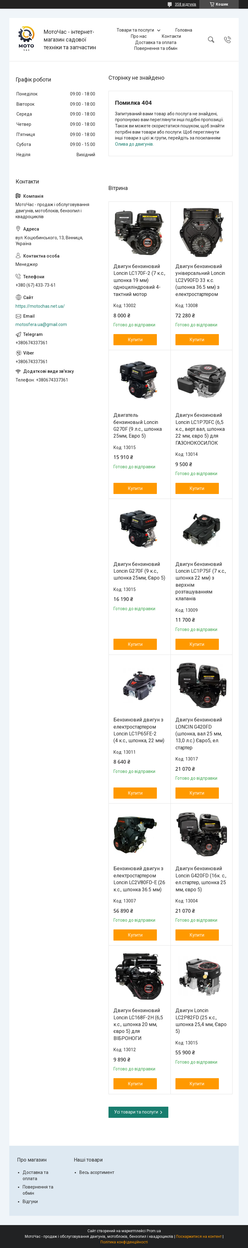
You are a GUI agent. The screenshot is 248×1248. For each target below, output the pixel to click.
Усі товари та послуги (136, 1111)
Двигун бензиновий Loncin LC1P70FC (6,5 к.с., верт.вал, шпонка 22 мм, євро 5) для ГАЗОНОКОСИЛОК (200, 429)
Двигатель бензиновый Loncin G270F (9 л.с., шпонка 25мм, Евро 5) (137, 425)
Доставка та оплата (155, 42)
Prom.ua (154, 1231)
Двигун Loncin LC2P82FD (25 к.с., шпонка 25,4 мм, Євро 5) (201, 1021)
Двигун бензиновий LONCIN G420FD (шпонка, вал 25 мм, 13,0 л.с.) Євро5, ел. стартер (198, 734)
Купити (135, 339)
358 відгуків (185, 4)
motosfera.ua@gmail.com (41, 324)
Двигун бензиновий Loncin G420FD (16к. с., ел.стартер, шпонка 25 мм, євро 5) (200, 879)
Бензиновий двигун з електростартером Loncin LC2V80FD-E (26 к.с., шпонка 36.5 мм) (139, 879)
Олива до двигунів (134, 144)
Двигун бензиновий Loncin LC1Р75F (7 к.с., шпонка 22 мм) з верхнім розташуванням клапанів (200, 581)
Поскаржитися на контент (199, 1236)
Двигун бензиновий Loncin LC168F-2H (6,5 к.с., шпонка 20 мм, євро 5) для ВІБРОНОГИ (138, 1024)
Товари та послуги (135, 30)
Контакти (171, 36)
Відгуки (30, 1201)
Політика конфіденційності (124, 1242)
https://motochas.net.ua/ (40, 306)
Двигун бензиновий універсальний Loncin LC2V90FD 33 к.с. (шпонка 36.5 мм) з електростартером (200, 280)
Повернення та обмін (155, 48)
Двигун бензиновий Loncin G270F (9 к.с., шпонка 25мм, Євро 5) (139, 571)
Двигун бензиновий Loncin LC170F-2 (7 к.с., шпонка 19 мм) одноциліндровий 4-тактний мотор (139, 280)
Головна (183, 30)
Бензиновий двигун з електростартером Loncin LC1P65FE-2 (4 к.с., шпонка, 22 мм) (138, 730)
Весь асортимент (96, 1172)
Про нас (139, 36)
